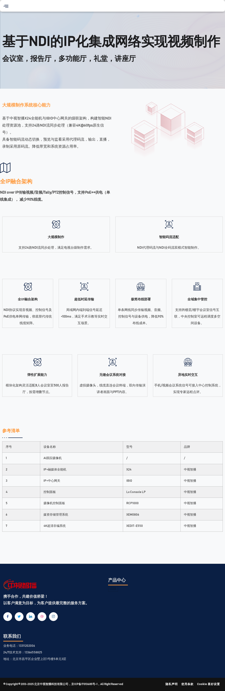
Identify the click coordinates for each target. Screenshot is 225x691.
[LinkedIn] (30, 616)
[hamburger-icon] (113, 588)
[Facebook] (7, 616)
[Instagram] (53, 616)
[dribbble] (42, 616)
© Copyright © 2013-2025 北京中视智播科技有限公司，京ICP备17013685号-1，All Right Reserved (63, 684)
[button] (5, 5)
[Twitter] (19, 616)
